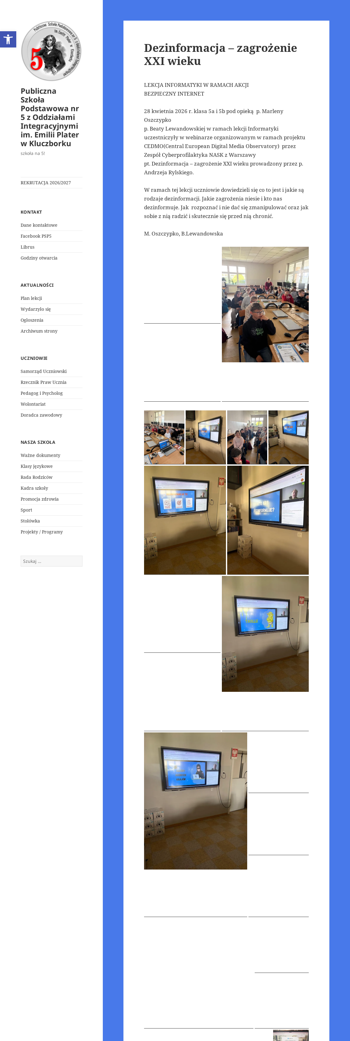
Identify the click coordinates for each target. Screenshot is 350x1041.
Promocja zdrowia (40, 499)
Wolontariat (33, 404)
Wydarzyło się (36, 309)
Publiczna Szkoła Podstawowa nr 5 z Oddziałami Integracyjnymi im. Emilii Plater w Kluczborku (50, 117)
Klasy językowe (37, 466)
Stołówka (30, 521)
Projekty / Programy (42, 532)
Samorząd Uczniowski (44, 371)
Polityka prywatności (166, 1027)
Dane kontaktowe (39, 225)
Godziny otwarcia (39, 258)
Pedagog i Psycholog (42, 393)
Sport (26, 510)
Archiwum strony (39, 331)
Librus (27, 247)
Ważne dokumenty (40, 455)
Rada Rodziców (36, 477)
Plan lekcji (31, 298)
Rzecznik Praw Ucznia (44, 382)
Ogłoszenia (32, 320)
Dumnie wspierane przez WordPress (232, 1027)
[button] (8, 39)
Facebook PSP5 (36, 236)
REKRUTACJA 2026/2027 (46, 183)
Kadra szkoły (34, 488)
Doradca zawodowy (41, 415)
